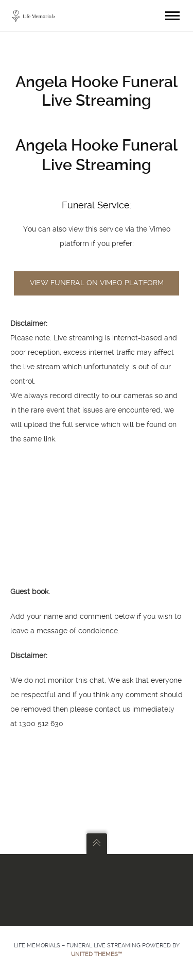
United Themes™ (96, 954)
